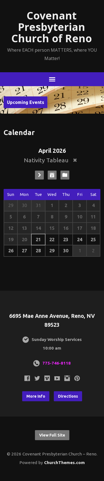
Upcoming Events (25, 102)
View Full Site (52, 435)
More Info (35, 396)
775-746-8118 (56, 363)
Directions (68, 396)
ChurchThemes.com (64, 462)
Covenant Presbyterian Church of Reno (51, 26)
